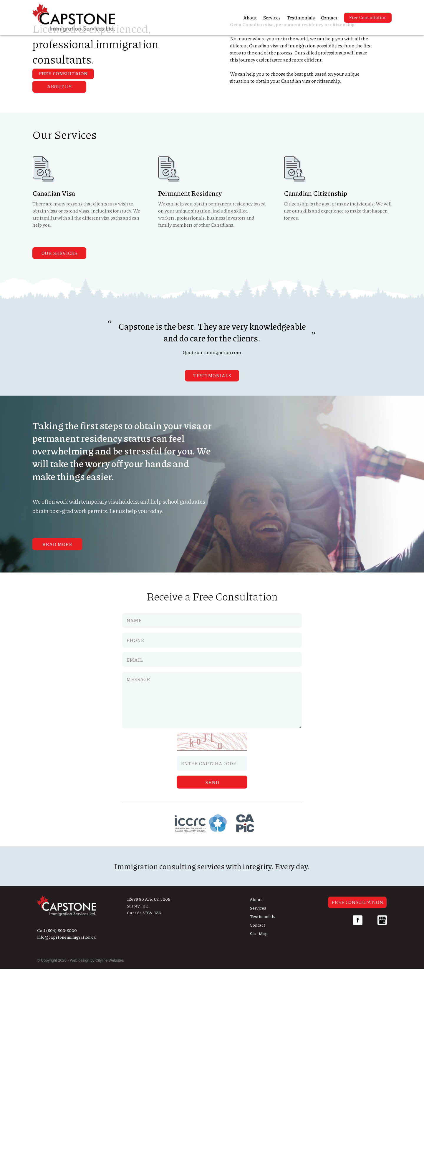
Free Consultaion (64, 150)
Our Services (59, 434)
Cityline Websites (110, 1142)
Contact (329, 17)
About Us (59, 268)
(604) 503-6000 (61, 1112)
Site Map (259, 1115)
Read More (57, 725)
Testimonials (301, 17)
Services (272, 17)
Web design (80, 1142)
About (250, 17)
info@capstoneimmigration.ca (66, 1118)
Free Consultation (368, 17)
